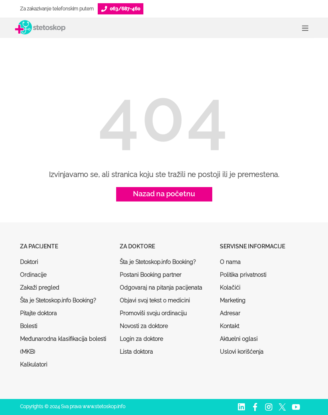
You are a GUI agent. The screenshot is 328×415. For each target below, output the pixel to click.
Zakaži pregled (39, 287)
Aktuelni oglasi (239, 339)
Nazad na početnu (164, 193)
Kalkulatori (33, 364)
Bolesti (28, 326)
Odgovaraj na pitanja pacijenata (161, 287)
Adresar (230, 313)
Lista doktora (136, 352)
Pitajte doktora (38, 313)
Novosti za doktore (144, 326)
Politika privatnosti (243, 275)
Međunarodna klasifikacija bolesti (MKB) (63, 345)
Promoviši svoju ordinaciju (153, 313)
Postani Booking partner (150, 275)
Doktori (29, 262)
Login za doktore (141, 339)
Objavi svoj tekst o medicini (155, 300)
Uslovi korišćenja (242, 352)
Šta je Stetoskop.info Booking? (58, 300)
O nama (230, 262)
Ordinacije (33, 275)
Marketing (232, 300)
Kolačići (230, 287)
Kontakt (229, 326)
